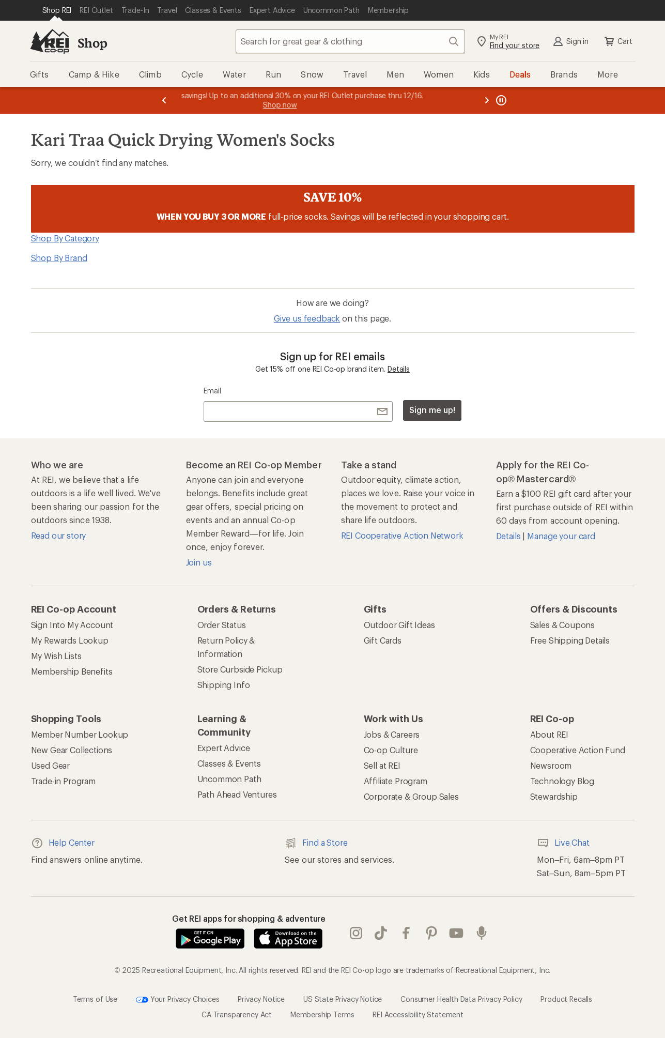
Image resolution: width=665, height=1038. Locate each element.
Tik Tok (381, 933)
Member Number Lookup (80, 734)
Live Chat (563, 843)
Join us (199, 562)
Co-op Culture (391, 750)
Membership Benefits (72, 671)
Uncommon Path (229, 779)
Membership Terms (322, 1014)
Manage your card (561, 536)
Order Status (221, 625)
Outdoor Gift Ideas (399, 625)
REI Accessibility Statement (418, 1014)
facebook (406, 933)
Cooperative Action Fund (577, 750)
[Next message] (487, 100)
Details (399, 368)
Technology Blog (562, 781)
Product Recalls (566, 999)
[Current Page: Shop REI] (57, 10)
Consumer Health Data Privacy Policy (461, 999)
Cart (617, 41)
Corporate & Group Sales (411, 796)
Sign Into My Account (72, 625)
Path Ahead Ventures (237, 794)
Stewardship (554, 796)
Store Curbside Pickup (240, 669)
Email (212, 390)
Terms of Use (95, 999)
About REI (549, 734)
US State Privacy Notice (342, 999)
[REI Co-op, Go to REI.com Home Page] (49, 41)
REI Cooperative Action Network (402, 535)
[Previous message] (164, 100)
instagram (356, 933)
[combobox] (350, 41)
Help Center (63, 843)
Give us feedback (307, 318)
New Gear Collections (72, 750)
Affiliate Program (395, 781)
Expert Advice (223, 748)
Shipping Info (223, 685)
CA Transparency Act (237, 1014)
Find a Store (316, 843)
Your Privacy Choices (178, 1000)
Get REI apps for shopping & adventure (249, 918)
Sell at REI (382, 765)
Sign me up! (432, 410)
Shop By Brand (59, 258)
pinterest (431, 933)
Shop (92, 42)
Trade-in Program (63, 781)
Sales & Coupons (562, 625)
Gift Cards (382, 640)
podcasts (481, 933)
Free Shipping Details (570, 640)
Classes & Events (229, 763)
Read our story (58, 535)
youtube (456, 933)
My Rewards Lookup (70, 640)
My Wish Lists (56, 656)
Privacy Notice (261, 999)
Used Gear (50, 765)
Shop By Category (65, 238)
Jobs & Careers (392, 734)
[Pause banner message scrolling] (500, 100)
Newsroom (551, 765)
